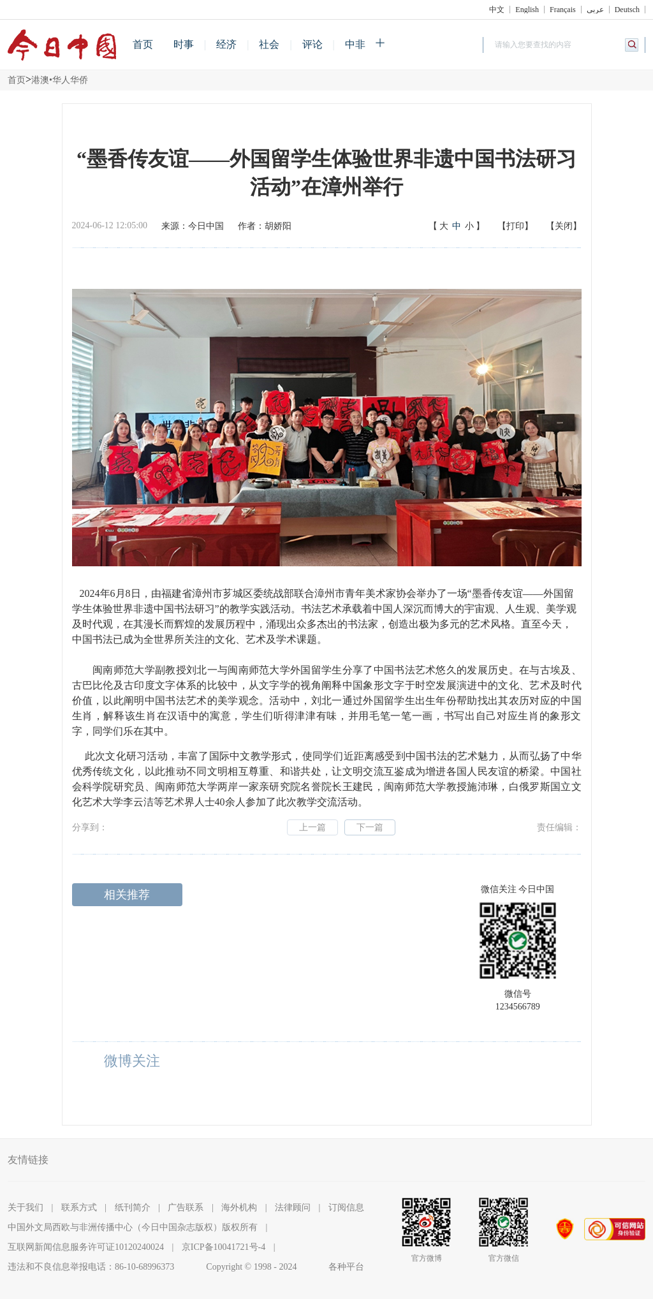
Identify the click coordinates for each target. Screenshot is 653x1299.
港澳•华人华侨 (59, 80)
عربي (595, 9)
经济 (226, 44)
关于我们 (25, 1207)
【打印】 (515, 226)
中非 (355, 44)
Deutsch (627, 9)
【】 (457, 226)
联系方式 (79, 1207)
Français (563, 9)
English (527, 9)
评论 (312, 44)
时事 (183, 44)
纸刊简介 (132, 1207)
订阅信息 (346, 1207)
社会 (269, 44)
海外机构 (239, 1207)
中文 (496, 9)
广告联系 (185, 1207)
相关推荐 (127, 894)
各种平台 (346, 1267)
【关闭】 (564, 226)
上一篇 (312, 827)
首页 (143, 44)
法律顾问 (293, 1207)
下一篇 (369, 827)
